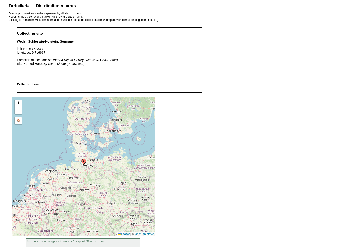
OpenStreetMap (144, 234)
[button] (83, 163)
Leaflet (124, 234)
